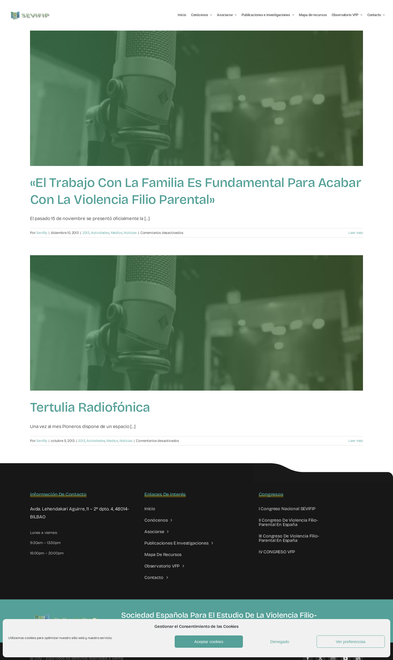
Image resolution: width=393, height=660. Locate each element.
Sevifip (41, 233)
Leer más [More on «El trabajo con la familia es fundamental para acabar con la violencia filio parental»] (356, 233)
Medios (117, 233)
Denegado (279, 641)
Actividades (100, 233)
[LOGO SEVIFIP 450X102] (30, 12)
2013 (86, 233)
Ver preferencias (350, 641)
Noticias (130, 233)
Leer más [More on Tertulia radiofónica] (356, 441)
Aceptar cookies (209, 641)
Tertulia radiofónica (90, 407)
